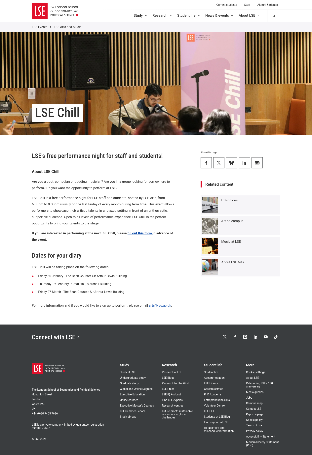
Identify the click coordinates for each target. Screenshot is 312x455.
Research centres (172, 405)
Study (140, 15)
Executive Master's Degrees (137, 405)
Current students (226, 4)
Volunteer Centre (214, 405)
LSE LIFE (209, 411)
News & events (219, 15)
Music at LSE (231, 241)
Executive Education (132, 394)
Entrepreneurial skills (217, 400)
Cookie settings (255, 372)
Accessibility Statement (260, 436)
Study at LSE (128, 372)
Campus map (254, 403)
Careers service (213, 389)
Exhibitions (229, 200)
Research (162, 15)
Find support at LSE (216, 422)
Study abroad (128, 416)
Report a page (254, 414)
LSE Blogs (168, 378)
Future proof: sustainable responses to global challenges (177, 414)
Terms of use (254, 425)
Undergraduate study (133, 378)
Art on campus (232, 221)
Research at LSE (172, 372)
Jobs (249, 397)
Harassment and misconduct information (219, 429)
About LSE (249, 15)
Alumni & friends (267, 4)
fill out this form (140, 233)
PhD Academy (212, 394)
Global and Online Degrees (136, 389)
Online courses (129, 400)
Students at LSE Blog (217, 416)
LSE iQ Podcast (171, 394)
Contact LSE (253, 409)
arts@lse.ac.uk (160, 305)
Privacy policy (254, 431)
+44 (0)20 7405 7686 (45, 413)
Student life (188, 15)
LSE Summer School (132, 411)
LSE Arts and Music (68, 27)
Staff (247, 4)
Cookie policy (254, 420)
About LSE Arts (232, 262)
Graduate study (129, 383)
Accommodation (214, 378)
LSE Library (211, 383)
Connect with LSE (56, 337)
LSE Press (168, 389)
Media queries (255, 392)
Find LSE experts (172, 400)
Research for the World (176, 383)
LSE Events (40, 27)
